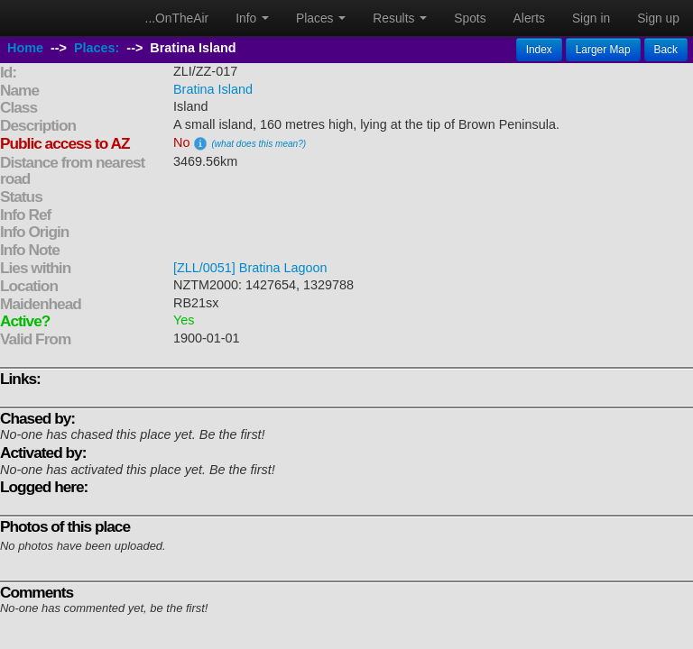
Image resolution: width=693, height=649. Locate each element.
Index (539, 49)
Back (666, 49)
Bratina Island (213, 89)
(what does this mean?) (258, 144)
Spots (469, 18)
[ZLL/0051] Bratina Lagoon (250, 268)
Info (252, 18)
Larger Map (603, 49)
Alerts (529, 18)
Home (25, 48)
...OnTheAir (177, 18)
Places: (96, 48)
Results (400, 18)
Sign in (591, 18)
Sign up (658, 18)
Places (321, 18)
